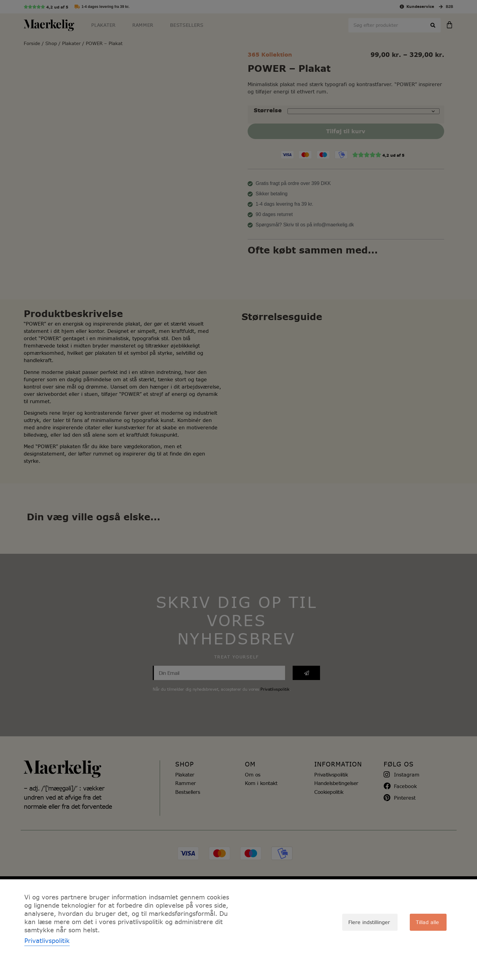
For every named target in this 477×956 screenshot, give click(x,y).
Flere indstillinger (369, 922)
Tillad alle (427, 922)
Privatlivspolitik (47, 941)
